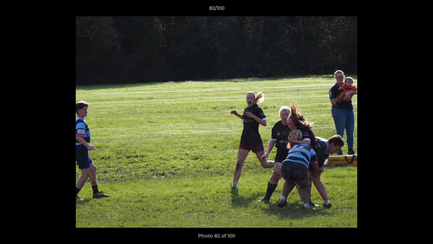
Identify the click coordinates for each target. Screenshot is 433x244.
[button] (421, 10)
